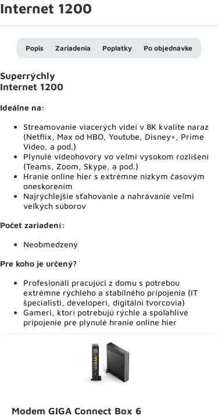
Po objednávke (168, 48)
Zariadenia (73, 48)
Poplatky (117, 48)
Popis (35, 48)
